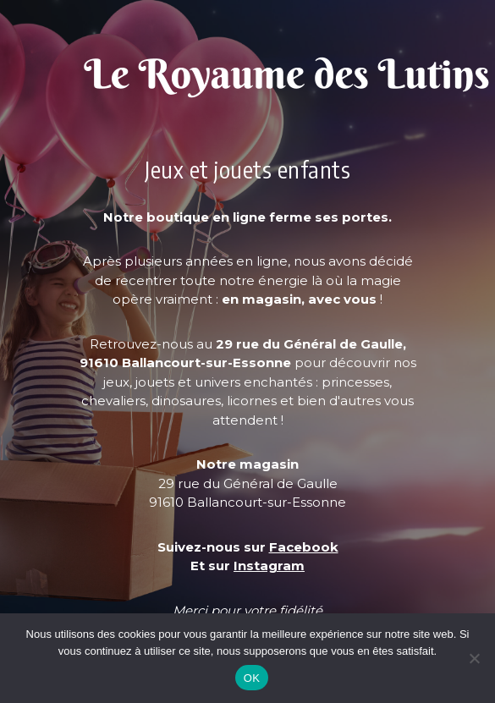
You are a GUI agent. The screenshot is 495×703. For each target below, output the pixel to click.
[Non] (473, 658)
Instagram (269, 565)
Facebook (303, 547)
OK (252, 678)
